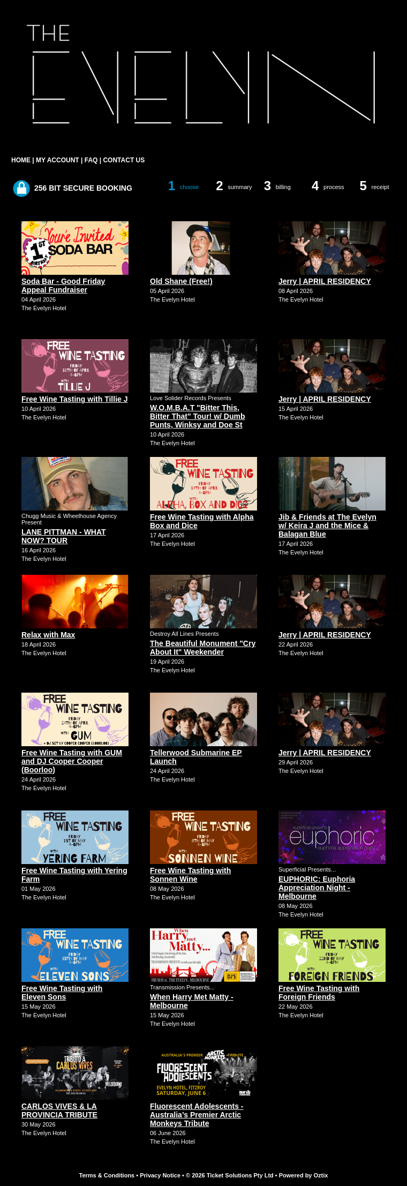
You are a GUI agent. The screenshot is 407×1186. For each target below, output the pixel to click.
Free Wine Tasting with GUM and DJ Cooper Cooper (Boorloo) (71, 761)
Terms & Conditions (107, 1175)
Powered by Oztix (303, 1175)
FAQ (91, 160)
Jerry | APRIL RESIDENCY (324, 281)
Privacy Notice (160, 1175)
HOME (21, 160)
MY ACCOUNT (57, 160)
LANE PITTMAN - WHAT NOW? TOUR (63, 536)
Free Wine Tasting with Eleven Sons (61, 992)
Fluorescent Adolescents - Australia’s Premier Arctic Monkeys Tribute (197, 1115)
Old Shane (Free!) (181, 281)
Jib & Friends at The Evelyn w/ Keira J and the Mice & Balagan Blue (327, 525)
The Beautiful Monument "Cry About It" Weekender (202, 647)
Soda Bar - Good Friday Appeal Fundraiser (63, 285)
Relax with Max (48, 634)
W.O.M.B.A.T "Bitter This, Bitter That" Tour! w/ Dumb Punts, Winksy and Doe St (197, 416)
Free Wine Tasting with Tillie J (74, 399)
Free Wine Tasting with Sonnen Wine (190, 874)
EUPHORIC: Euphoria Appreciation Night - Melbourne (316, 887)
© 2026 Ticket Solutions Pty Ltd (230, 1175)
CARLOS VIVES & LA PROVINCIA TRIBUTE (59, 1110)
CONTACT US (124, 160)
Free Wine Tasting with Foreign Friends (318, 992)
